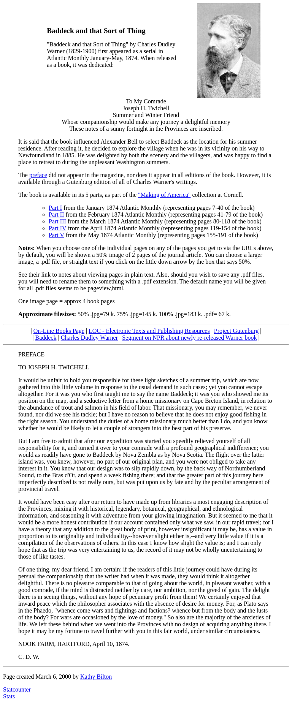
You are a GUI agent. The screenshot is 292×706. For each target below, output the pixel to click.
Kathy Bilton (96, 676)
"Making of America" (164, 195)
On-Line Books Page (58, 331)
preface (38, 175)
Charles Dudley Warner (89, 337)
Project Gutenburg (236, 331)
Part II (56, 214)
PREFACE (31, 354)
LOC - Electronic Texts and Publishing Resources (149, 331)
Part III (57, 221)
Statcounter (17, 689)
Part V (56, 235)
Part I (55, 207)
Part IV (57, 228)
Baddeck (45, 337)
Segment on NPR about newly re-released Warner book (189, 337)
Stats (9, 696)
